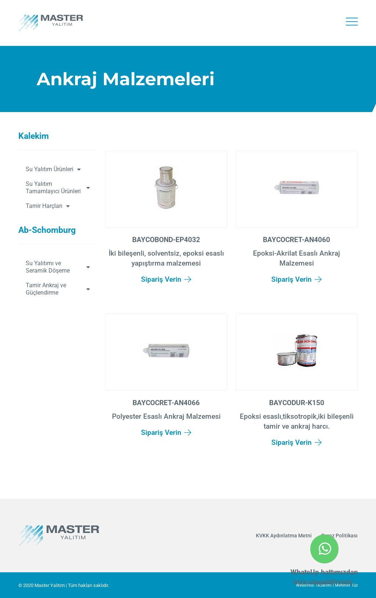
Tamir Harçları (48, 206)
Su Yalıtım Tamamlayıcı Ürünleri (58, 187)
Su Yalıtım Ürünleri (53, 169)
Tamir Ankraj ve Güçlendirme (58, 289)
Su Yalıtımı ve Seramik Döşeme (58, 267)
